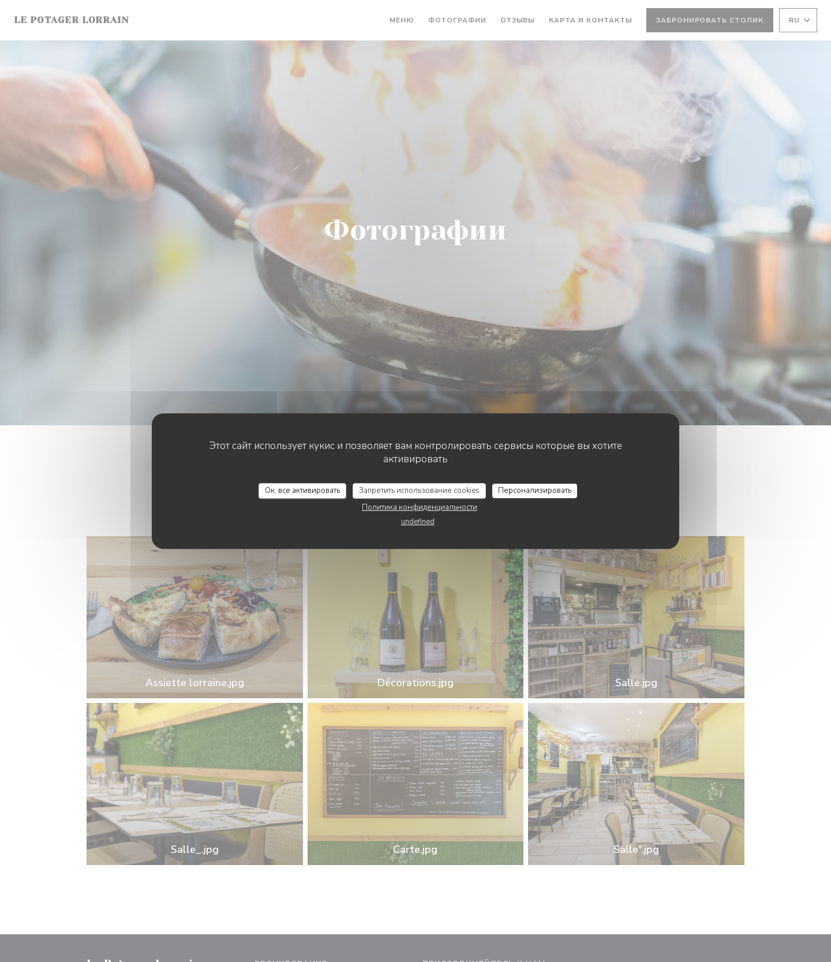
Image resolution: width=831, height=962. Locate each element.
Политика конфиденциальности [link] (419, 507)
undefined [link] (418, 521)
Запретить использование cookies (419, 490)
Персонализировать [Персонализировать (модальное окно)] (534, 490)
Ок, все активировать (302, 490)
